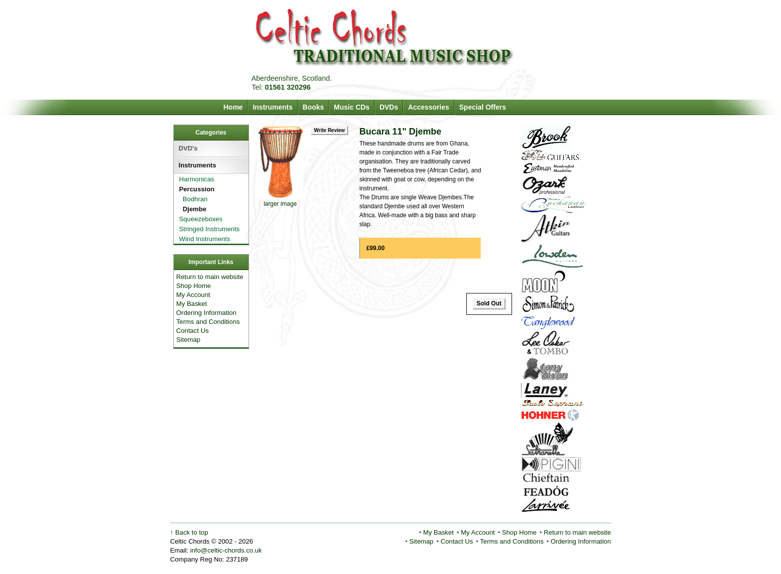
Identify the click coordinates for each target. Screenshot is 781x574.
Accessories (428, 107)
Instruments (272, 107)
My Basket (191, 303)
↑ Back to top (189, 532)
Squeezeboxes (199, 219)
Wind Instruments (203, 239)
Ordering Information (206, 312)
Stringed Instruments (208, 229)
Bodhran (191, 199)
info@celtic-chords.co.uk (226, 550)
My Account (193, 294)
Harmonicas (195, 179)
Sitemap (188, 339)
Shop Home (193, 285)
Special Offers (482, 107)
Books (313, 107)
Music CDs (352, 107)
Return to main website (210, 277)
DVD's (188, 148)
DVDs (389, 107)
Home (233, 107)
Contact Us (192, 330)
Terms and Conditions (208, 321)
